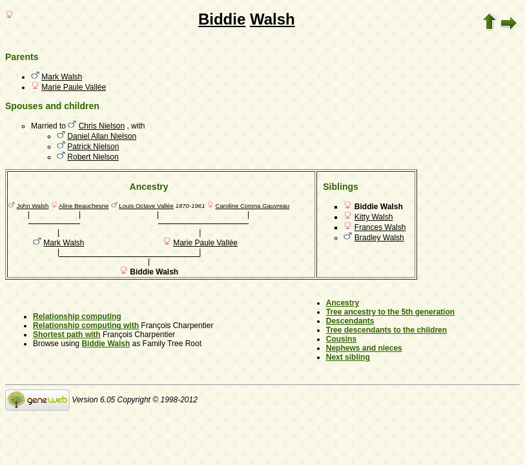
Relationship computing (77, 316)
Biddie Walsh (105, 343)
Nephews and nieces (364, 348)
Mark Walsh (61, 76)
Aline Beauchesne (83, 205)
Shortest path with (67, 334)
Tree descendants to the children (386, 330)
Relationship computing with (86, 325)
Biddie (221, 19)
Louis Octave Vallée (146, 205)
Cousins (341, 339)
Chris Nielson (102, 125)
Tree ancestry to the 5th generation (390, 311)
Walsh (272, 19)
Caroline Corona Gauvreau (253, 205)
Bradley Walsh (379, 237)
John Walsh (33, 205)
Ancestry (342, 302)
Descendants (350, 321)
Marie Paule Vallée (73, 87)
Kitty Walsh (374, 217)
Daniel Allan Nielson (101, 136)
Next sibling (348, 357)
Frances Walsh (380, 227)
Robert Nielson (92, 156)
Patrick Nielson (93, 146)
